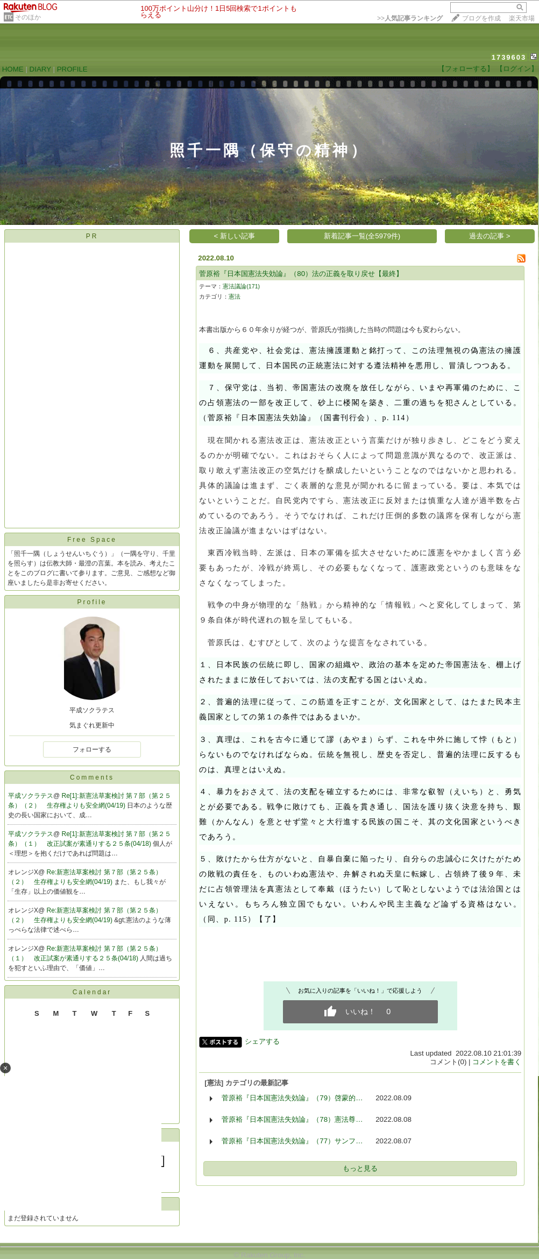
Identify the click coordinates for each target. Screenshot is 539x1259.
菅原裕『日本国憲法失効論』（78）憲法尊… (292, 1119)
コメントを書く (496, 1062)
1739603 (509, 57)
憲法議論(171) (241, 286)
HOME (13, 69)
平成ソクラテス (30, 796)
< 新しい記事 (235, 236)
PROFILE (72, 69)
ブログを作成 (481, 18)
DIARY (40, 69)
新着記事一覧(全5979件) (362, 236)
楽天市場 (522, 18)
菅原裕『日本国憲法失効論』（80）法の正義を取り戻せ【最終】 (301, 274)
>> (410, 18)
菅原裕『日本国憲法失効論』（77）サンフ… (292, 1141)
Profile (92, 602)
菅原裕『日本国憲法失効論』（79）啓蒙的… (292, 1098)
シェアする (262, 1041)
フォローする (92, 749)
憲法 (234, 296)
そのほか (28, 17)
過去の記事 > (489, 236)
